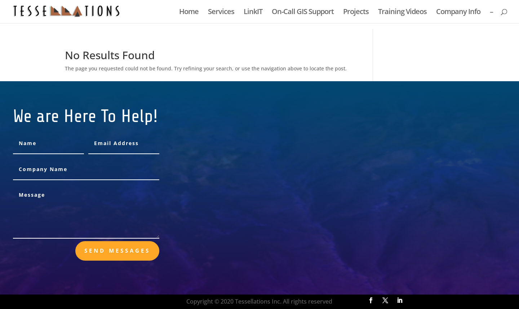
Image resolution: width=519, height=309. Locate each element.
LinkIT (253, 12)
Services (221, 12)
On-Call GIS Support (303, 12)
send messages (117, 250)
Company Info (458, 12)
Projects (356, 12)
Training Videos (402, 12)
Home (189, 12)
